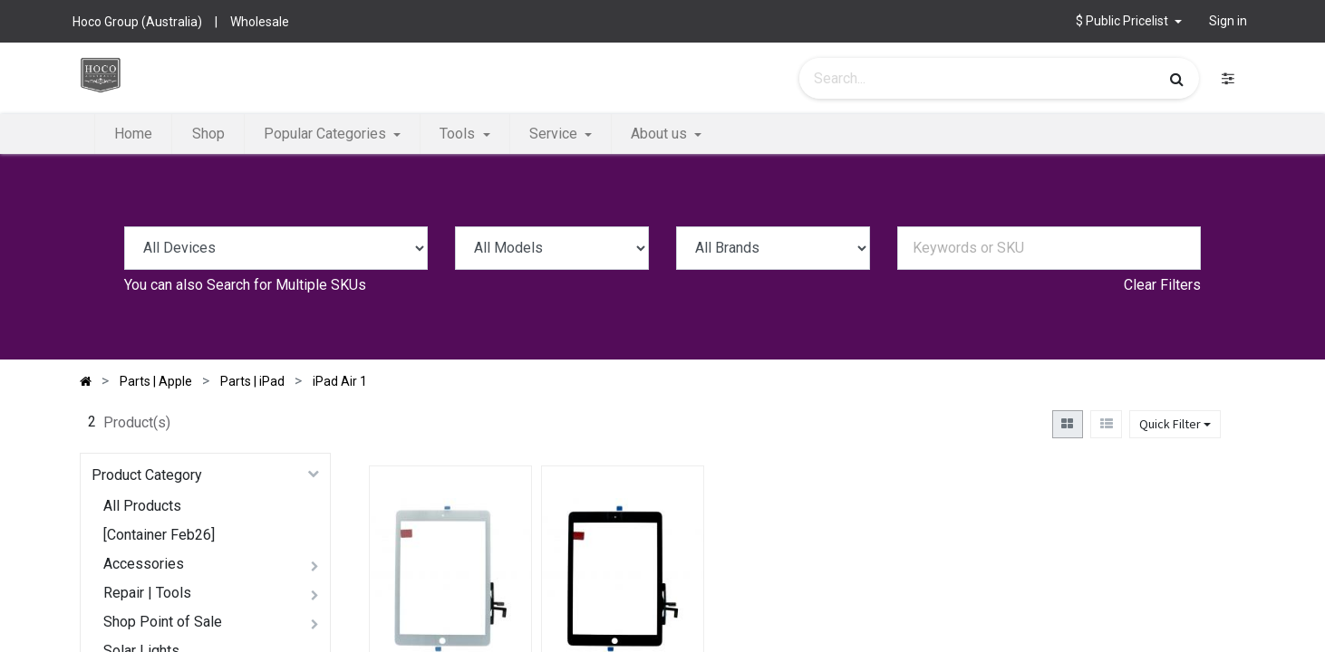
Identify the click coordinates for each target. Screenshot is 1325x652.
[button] (1128, 21)
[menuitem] (133, 134)
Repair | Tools (147, 592)
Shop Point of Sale (162, 621)
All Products (142, 505)
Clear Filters (1162, 284)
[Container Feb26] (159, 534)
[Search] (1177, 79)
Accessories (143, 563)
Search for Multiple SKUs (286, 284)
